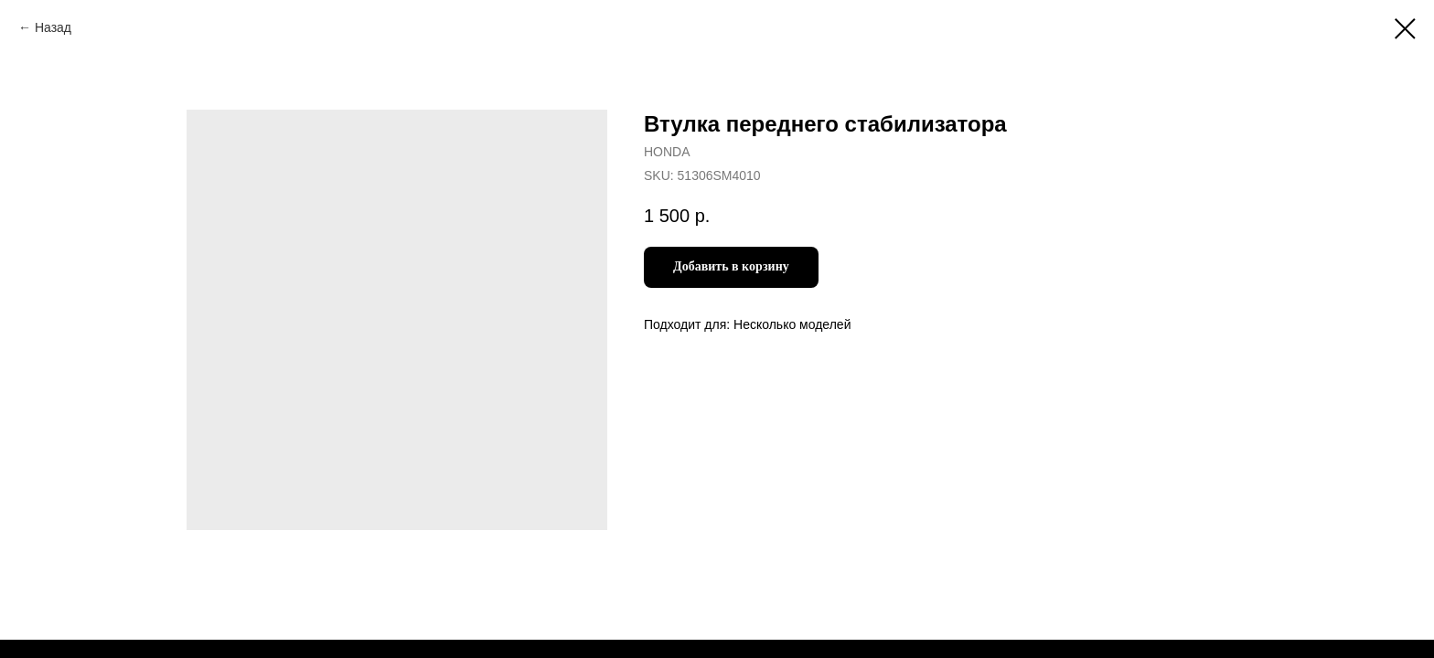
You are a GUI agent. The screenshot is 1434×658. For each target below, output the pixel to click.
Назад (53, 27)
